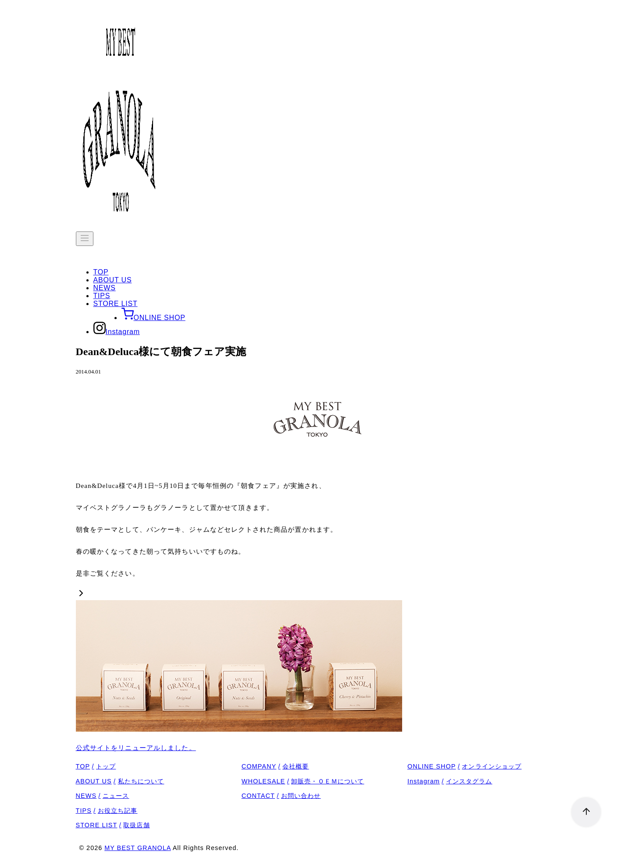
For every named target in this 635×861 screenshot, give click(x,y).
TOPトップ (96, 766)
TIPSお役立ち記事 (107, 810)
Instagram (116, 331)
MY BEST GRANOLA (137, 847)
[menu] (84, 238)
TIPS (102, 295)
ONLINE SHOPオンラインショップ (464, 766)
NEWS (104, 288)
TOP (101, 272)
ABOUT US (112, 280)
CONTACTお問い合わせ (281, 795)
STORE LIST (115, 303)
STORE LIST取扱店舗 (113, 825)
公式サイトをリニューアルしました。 (136, 747)
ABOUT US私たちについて (120, 781)
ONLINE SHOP (153, 317)
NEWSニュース (102, 795)
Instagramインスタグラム (449, 781)
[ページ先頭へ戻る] (581, 807)
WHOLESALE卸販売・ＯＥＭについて (303, 781)
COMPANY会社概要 (275, 766)
